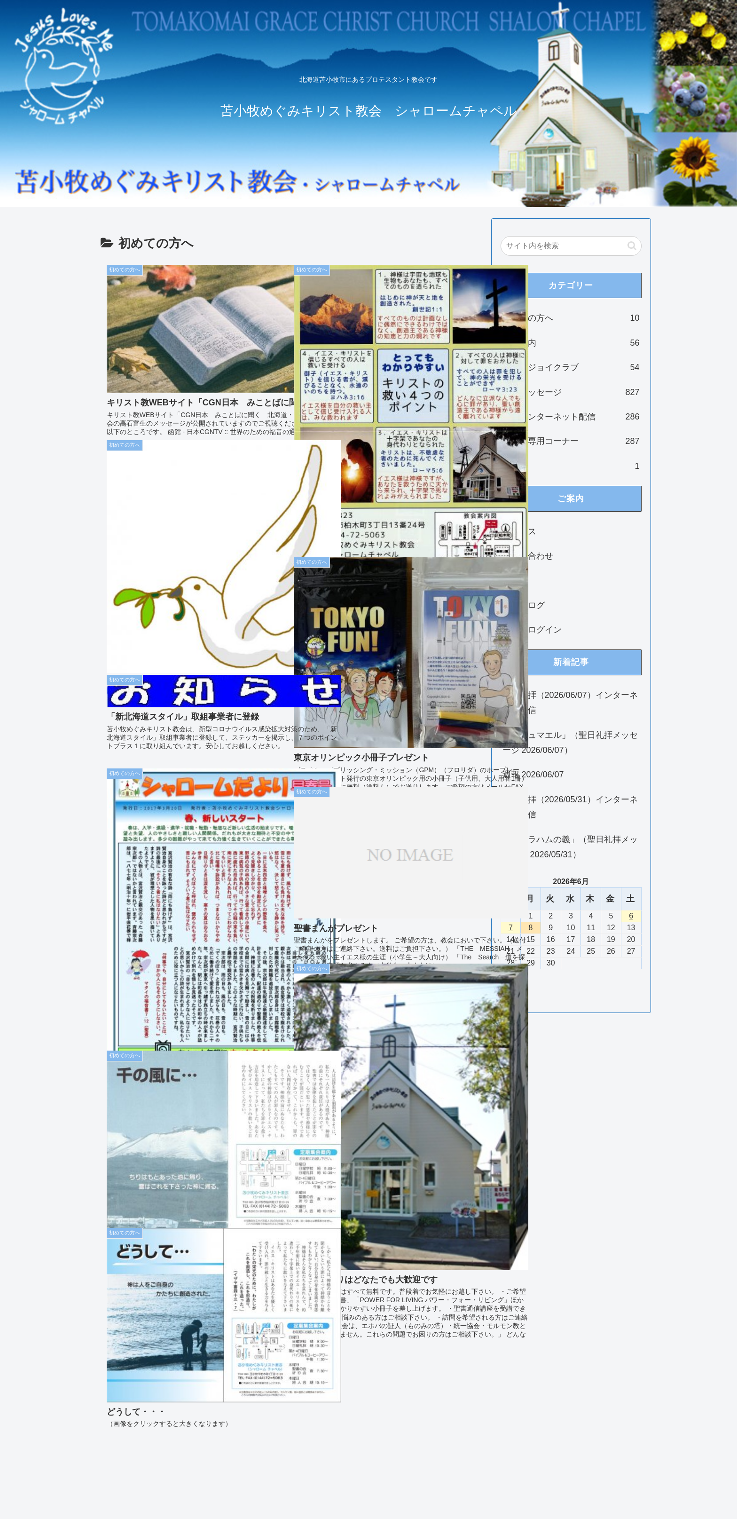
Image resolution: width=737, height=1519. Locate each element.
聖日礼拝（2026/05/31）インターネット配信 (570, 807)
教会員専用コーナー (571, 441)
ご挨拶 (515, 580)
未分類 (571, 466)
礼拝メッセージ (571, 392)
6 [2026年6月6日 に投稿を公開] (631, 916)
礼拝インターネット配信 (571, 416)
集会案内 (571, 342)
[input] (571, 246)
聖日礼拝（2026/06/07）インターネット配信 (570, 702)
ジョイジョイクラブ (571, 367)
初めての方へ (571, 317)
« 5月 (511, 986)
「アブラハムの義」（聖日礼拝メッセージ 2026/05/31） (570, 847)
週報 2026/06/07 (533, 774)
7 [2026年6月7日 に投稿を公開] (511, 928)
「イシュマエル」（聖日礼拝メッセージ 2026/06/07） (570, 742)
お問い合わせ (527, 556)
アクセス (519, 531)
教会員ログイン (532, 629)
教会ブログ (523, 605)
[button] (632, 245)
